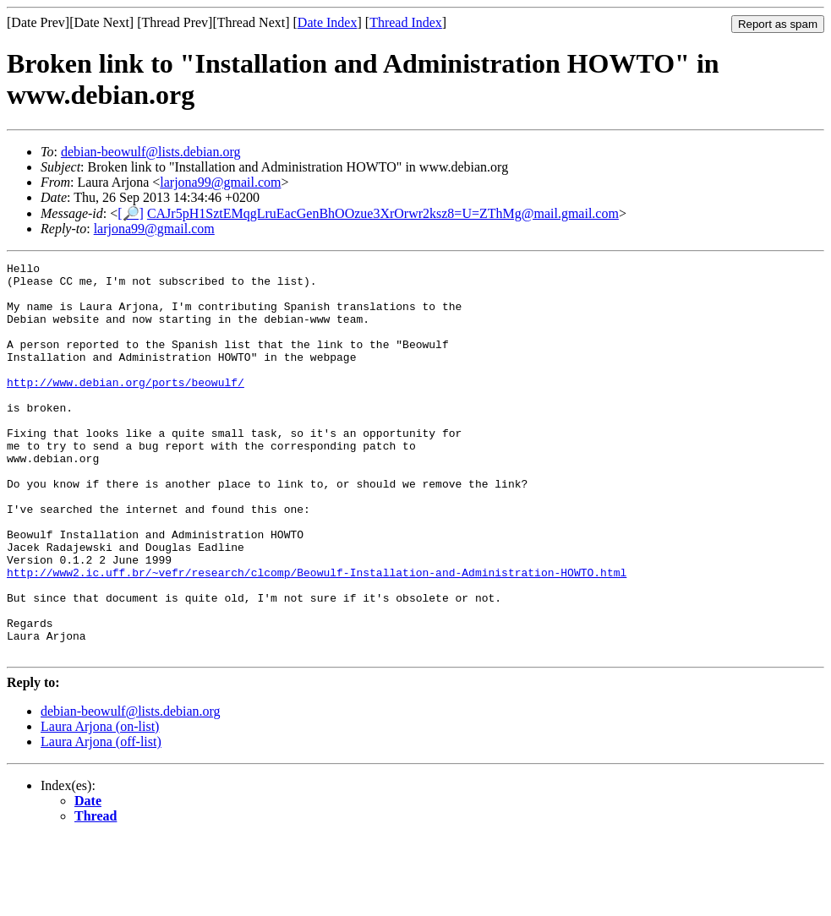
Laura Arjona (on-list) (100, 805)
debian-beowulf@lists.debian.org (151, 151)
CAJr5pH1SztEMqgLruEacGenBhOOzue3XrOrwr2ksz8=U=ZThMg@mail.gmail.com (383, 213)
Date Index (328, 22)
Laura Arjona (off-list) (101, 820)
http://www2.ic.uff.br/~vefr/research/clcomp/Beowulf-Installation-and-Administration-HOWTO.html (316, 635)
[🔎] (131, 213)
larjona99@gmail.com (220, 182)
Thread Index (405, 22)
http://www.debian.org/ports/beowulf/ (125, 407)
